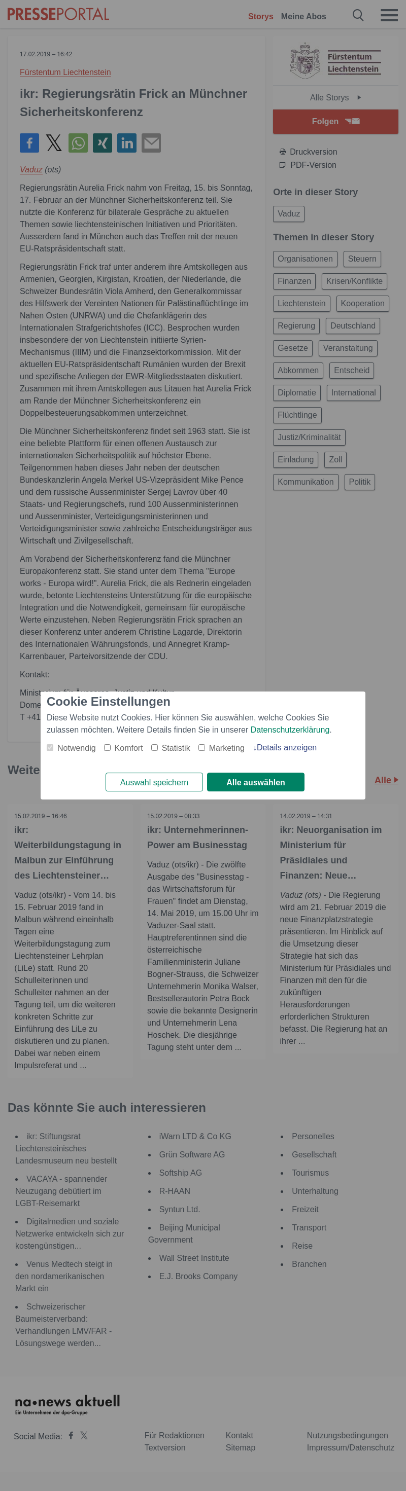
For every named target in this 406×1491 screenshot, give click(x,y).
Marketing (227, 747)
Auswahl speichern (154, 782)
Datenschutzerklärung (290, 729)
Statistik (176, 747)
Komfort (129, 747)
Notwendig (76, 747)
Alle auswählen (255, 782)
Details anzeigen (287, 747)
